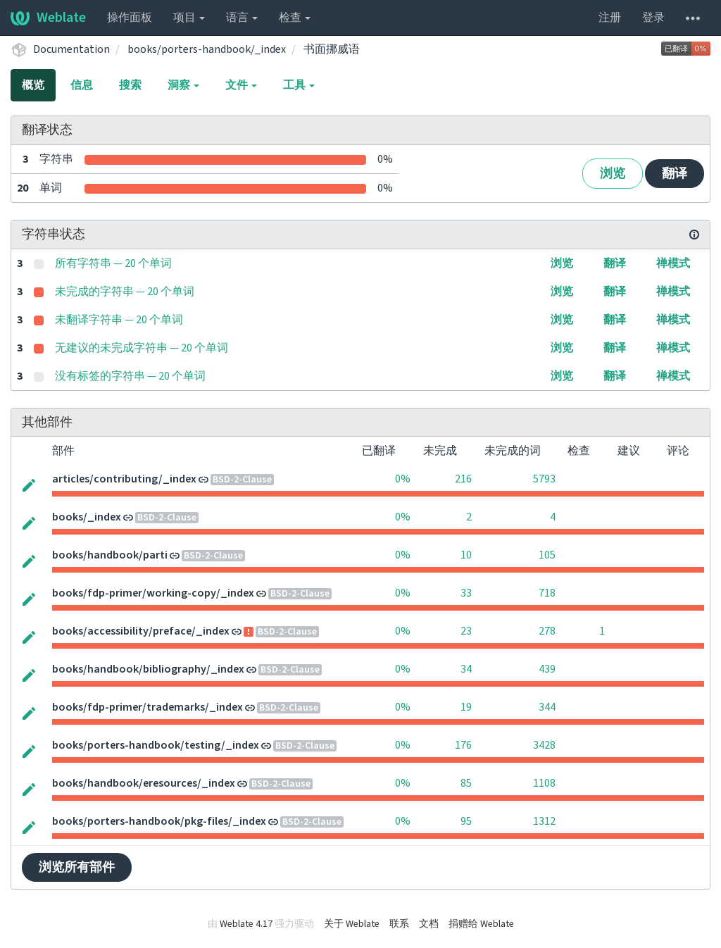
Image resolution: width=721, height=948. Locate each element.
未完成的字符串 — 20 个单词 (124, 291)
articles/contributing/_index (124, 479)
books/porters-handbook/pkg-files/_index (159, 821)
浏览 (612, 173)
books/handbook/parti (110, 555)
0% (402, 479)
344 (547, 707)
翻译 (674, 173)
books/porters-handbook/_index (206, 49)
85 (466, 783)
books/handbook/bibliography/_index (148, 669)
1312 (544, 821)
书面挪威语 (331, 49)
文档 (429, 924)
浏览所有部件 (77, 867)
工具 (299, 85)
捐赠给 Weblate (481, 924)
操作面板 (129, 17)
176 (463, 745)
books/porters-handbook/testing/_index (155, 745)
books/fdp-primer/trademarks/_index (147, 707)
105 (547, 555)
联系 (399, 924)
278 (547, 631)
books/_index (86, 517)
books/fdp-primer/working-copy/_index (153, 593)
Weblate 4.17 (246, 924)
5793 (544, 479)
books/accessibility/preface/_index (141, 631)
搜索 (130, 85)
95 (466, 821)
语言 (242, 17)
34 (466, 669)
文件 (241, 85)
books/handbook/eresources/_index (143, 783)
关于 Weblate (352, 924)
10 (466, 555)
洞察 (183, 85)
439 (547, 669)
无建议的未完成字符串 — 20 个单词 (141, 348)
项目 (189, 17)
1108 (544, 783)
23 (466, 631)
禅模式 (673, 263)
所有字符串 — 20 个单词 (113, 263)
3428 (544, 745)
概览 (33, 85)
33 (466, 593)
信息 (81, 85)
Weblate (48, 17)
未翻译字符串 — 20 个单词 (119, 320)
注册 (609, 17)
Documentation (71, 49)
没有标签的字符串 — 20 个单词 (130, 376)
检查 (295, 17)
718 (547, 593)
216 (463, 479)
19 (466, 707)
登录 (653, 17)
